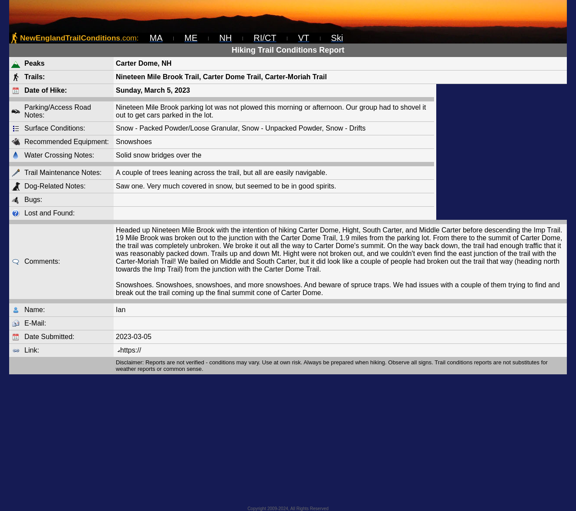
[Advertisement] (501, 151)
